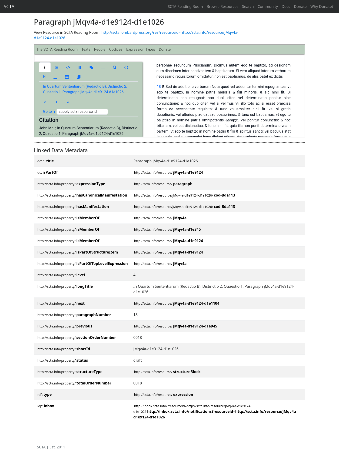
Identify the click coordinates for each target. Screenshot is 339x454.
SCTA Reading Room (185, 6)
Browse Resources (222, 6)
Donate (300, 6)
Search (248, 6)
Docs (286, 6)
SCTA (9, 6)
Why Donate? (321, 6)
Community (268, 6)
